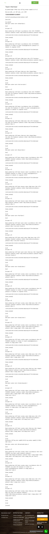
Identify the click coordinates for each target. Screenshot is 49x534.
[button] (20, 3)
